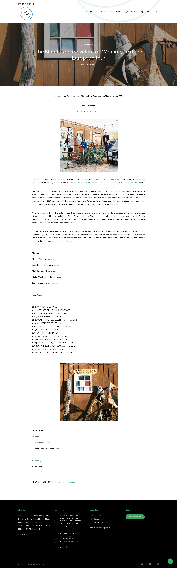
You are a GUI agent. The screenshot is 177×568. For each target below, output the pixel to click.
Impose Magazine (93, 111)
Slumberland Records (82, 182)
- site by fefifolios (42, 564)
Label (72, 482)
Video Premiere (88, 45)
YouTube (80, 111)
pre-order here (135, 182)
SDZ (126, 182)
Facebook (55, 482)
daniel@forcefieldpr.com (100, 528)
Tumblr (65, 482)
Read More (22, 534)
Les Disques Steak (115, 182)
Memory (96, 179)
